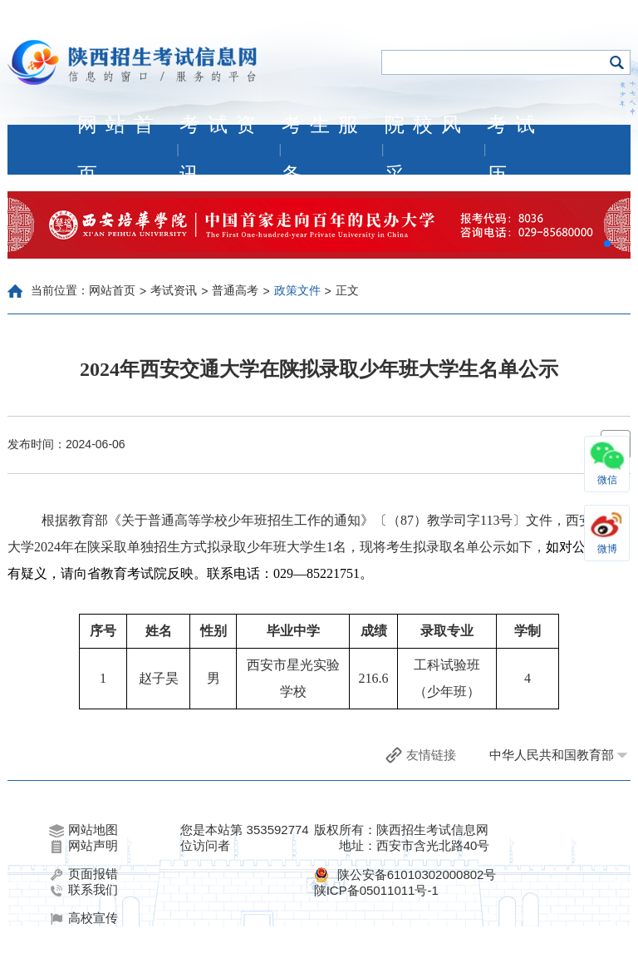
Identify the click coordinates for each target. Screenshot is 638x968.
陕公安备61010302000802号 (417, 874)
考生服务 (324, 150)
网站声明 (83, 845)
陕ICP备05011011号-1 (376, 890)
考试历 (515, 150)
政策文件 (297, 290)
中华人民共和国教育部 (551, 755)
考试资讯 (221, 150)
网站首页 (119, 150)
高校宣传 (83, 918)
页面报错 (83, 874)
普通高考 (235, 290)
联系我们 (83, 889)
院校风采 (427, 150)
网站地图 (83, 829)
